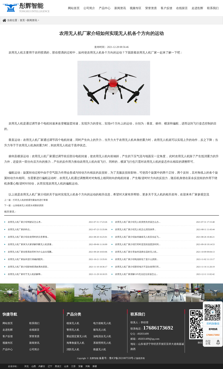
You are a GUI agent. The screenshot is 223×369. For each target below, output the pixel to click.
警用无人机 (73, 329)
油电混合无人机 (102, 336)
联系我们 (213, 8)
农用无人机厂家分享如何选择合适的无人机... (136, 252)
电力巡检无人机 (102, 323)
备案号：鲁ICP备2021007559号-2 (117, 358)
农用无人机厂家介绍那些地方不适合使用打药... (137, 266)
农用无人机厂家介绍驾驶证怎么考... (25, 222)
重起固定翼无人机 (77, 336)
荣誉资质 (151, 8)
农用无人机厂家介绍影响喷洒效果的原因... (28, 266)
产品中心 (105, 8)
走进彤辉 (197, 8)
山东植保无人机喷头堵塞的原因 (28, 205)
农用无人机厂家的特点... (19, 229)
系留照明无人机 (102, 343)
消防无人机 (73, 349)
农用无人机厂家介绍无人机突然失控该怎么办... (137, 222)
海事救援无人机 (75, 343)
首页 (22, 20)
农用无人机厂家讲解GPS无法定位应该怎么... (136, 274)
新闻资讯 (120, 8)
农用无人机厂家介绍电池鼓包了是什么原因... (136, 259)
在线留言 (182, 8)
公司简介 (89, 8)
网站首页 (74, 8)
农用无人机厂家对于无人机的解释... (25, 274)
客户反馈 (166, 8)
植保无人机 (73, 323)
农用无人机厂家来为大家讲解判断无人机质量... (30, 244)
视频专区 (135, 8)
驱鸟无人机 (99, 329)
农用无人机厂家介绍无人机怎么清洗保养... (135, 229)
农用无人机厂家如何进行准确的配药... (26, 259)
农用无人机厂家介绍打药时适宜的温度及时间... (137, 244)
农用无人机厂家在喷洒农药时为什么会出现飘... (30, 252)
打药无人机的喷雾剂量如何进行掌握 (30, 200)
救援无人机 (99, 349)
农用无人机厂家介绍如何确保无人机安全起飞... (137, 237)
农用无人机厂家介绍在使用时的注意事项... (28, 237)
